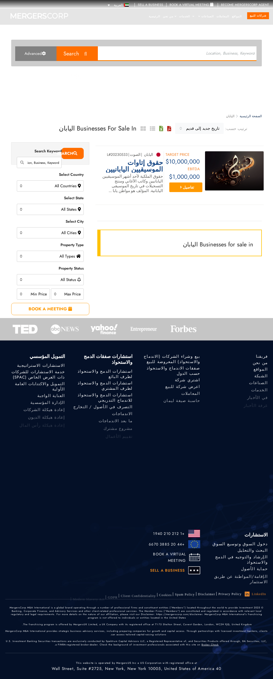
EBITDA (194, 169)
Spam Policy (185, 597)
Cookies (165, 599)
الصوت (135, 154)
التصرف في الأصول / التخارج (103, 409)
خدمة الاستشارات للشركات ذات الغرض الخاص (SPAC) (38, 375)
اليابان (148, 154)
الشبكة (261, 378)
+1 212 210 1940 (169, 533)
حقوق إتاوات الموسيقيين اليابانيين (134, 166)
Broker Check (210, 646)
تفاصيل (187, 187)
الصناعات (206, 16)
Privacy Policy (230, 594)
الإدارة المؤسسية (47, 406)
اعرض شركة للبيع (182, 389)
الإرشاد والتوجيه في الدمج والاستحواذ (241, 562)
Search (71, 54)
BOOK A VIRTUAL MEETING (169, 557)
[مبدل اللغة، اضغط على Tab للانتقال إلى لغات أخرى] (118, 5)
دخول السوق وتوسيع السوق (240, 544)
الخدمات (186, 16)
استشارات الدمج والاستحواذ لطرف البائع (105, 374)
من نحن (169, 16)
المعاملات (222, 16)
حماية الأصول (254, 571)
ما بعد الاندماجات (116, 424)
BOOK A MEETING (50, 309)
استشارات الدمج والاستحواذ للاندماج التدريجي (105, 400)
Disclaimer (206, 596)
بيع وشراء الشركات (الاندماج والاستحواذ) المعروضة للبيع (172, 360)
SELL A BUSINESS (150, 4)
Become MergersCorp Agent (245, 4)
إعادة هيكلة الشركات (44, 413)
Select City (75, 221)
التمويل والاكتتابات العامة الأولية (40, 389)
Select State (74, 198)
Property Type (72, 244)
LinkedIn (255, 594)
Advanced (35, 53)
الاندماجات (122, 417)
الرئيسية (154, 16)
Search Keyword (48, 151)
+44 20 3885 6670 (167, 544)
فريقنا (262, 356)
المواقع (237, 16)
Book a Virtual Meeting (191, 4)
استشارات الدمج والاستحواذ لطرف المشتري (105, 386)
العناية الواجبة (51, 398)
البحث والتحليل (253, 550)
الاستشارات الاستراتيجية (41, 365)
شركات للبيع (258, 16)
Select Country (71, 174)
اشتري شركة (187, 381)
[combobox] (199, 128)
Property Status (71, 268)
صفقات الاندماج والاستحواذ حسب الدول (173, 371)
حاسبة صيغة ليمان (181, 404)
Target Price (178, 155)
